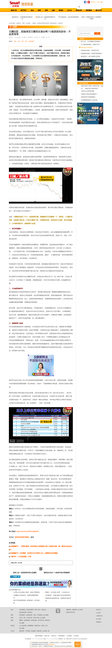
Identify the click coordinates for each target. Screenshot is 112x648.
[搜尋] (89, 7)
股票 (39, 10)
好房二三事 (22, 619)
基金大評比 (38, 611)
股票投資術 (29, 617)
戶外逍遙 (27, 633)
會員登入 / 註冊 (95, 2)
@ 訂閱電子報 (15, 576)
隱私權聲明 (62, 638)
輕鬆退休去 (38, 627)
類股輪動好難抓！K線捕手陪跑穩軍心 (91, 53)
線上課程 (80, 611)
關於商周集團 (38, 638)
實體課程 (68, 611)
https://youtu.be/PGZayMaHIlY (28, 531)
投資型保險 (34, 622)
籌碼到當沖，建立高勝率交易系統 (90, 56)
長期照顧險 (27, 622)
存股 (34, 617)
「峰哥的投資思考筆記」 (22, 537)
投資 (19, 41)
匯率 (15, 41)
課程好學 (79, 10)
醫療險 (21, 622)
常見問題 (76, 638)
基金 (32, 10)
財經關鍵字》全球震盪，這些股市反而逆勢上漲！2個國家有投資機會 (34, 553)
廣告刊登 (47, 638)
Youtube (97, 615)
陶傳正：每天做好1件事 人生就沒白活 (57, 592)
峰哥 (26, 41)
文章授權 (69, 638)
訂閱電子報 (98, 618)
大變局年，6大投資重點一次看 (21, 556)
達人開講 (46, 617)
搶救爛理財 (31, 627)
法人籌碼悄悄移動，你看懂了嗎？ (90, 44)
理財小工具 (45, 627)
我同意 (78, 644)
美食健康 (33, 633)
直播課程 (74, 611)
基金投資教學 (30, 611)
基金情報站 (22, 611)
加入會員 (97, 621)
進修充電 (39, 633)
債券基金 (30, 614)
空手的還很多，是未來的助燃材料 (68, 17)
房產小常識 (36, 619)
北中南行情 (29, 619)
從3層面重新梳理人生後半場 (89, 100)
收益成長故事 (23, 614)
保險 (53, 10)
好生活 (69, 10)
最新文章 (14, 10)
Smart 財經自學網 (15, 4)
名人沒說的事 (23, 627)
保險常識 (47, 622)
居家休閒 (21, 633)
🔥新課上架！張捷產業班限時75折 (45, 18)
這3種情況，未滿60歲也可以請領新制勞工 (58, 595)
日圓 (22, 41)
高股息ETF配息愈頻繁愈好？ (89, 94)
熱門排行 (24, 10)
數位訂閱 (99, 10)
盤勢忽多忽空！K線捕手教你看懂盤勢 (57, 572)
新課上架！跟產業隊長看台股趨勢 (24, 572)
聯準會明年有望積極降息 (88, 97)
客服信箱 (97, 624)
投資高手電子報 (70, 614)
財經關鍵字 (32, 41)
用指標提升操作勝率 (86, 47)
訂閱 (97, 33)
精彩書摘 (89, 10)
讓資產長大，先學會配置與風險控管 (22, 18)
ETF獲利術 (40, 617)
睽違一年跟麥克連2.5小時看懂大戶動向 (92, 18)
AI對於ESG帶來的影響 (87, 91)
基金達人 (44, 611)
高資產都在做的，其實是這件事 (90, 50)
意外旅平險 (41, 622)
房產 (46, 10)
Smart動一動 (45, 633)
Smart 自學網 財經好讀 (27, 4)
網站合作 (54, 638)
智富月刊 (97, 611)
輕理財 (61, 10)
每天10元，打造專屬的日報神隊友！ (91, 41)
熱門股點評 (22, 617)
